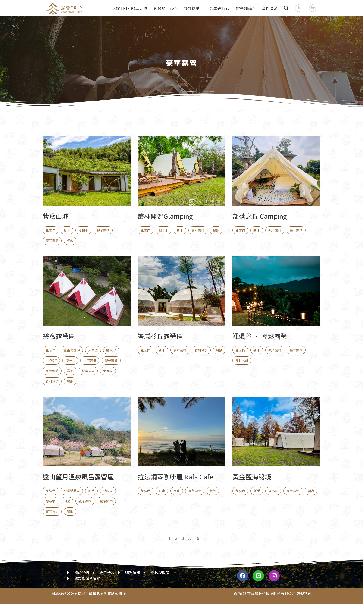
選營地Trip (165, 8)
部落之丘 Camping (259, 216)
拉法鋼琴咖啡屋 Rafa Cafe (175, 476)
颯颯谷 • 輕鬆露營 (259, 336)
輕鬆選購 (193, 8)
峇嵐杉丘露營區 (160, 336)
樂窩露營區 (59, 336)
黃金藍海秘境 (251, 476)
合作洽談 (270, 8)
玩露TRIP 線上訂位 (130, 8)
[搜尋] (286, 8)
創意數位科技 (115, 593)
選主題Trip (219, 8)
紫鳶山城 (56, 216)
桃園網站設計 (63, 593)
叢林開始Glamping (165, 216)
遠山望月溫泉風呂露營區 (78, 476)
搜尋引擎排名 (89, 593)
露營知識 (246, 8)
